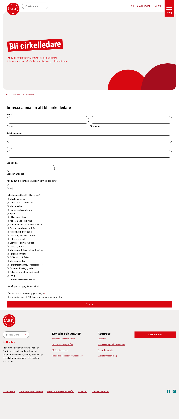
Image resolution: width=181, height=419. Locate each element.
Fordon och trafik (18, 253)
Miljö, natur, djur (17, 261)
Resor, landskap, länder (21, 210)
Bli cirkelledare (29, 94)
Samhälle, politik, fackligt (22, 242)
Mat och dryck (17, 206)
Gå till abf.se (9, 342)
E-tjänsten (82, 391)
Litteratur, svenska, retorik (22, 235)
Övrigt (12, 275)
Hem (8, 94)
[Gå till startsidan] (13, 9)
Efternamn (95, 126)
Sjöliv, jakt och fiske (19, 257)
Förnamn (11, 126)
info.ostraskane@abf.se (62, 344)
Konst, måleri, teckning (21, 220)
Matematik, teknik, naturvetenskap (26, 250)
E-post (10, 148)
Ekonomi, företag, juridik (21, 268)
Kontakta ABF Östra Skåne (63, 338)
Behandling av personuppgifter (60, 391)
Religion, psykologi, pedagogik (24, 272)
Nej (11, 188)
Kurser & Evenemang (140, 5)
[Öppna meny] (169, 8)
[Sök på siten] (158, 6)
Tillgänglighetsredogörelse (31, 391)
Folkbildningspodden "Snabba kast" (67, 356)
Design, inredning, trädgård (23, 228)
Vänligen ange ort (15, 173)
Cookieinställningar (100, 391)
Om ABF (16, 94)
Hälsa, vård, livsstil (18, 217)
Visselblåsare (9, 391)
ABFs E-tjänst (155, 334)
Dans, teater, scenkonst (21, 202)
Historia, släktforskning (21, 231)
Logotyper (102, 338)
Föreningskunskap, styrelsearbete (26, 264)
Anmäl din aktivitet (105, 350)
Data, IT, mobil (17, 246)
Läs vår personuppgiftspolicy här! (23, 286)
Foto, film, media (18, 239)
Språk (12, 213)
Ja (11, 184)
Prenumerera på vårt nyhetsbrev (111, 344)
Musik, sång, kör (18, 199)
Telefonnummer (14, 133)
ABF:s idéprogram (60, 350)
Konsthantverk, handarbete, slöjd (26, 224)
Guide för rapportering (107, 356)
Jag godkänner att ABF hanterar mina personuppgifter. (36, 297)
